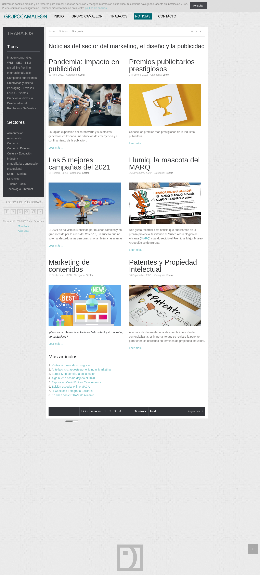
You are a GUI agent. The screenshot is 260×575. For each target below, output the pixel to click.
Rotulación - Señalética (21, 108)
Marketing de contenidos (69, 265)
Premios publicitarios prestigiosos (162, 65)
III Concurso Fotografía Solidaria (72, 390)
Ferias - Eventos (17, 93)
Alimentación (15, 133)
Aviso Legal (23, 231)
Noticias (143, 16)
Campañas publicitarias (22, 77)
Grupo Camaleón (87, 16)
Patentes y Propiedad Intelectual (163, 265)
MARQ (145, 238)
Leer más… (56, 147)
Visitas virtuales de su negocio (71, 365)
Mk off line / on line (19, 67)
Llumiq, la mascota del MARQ (164, 163)
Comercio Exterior (18, 148)
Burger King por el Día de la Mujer (73, 373)
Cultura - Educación (19, 153)
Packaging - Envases (20, 88)
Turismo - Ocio (16, 184)
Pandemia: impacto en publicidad (84, 65)
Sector (81, 74)
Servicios (13, 178)
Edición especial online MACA (71, 386)
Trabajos (118, 16)
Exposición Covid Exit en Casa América (77, 382)
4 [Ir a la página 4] (120, 411)
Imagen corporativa (19, 57)
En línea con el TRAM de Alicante (73, 395)
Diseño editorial (17, 103)
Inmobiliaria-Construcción (23, 163)
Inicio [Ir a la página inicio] (84, 411)
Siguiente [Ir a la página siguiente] (140, 411)
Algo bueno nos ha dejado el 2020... (74, 378)
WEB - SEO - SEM (19, 62)
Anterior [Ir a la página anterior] (96, 411)
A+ (192, 31)
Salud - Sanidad (17, 173)
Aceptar (198, 5)
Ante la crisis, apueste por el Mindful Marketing (81, 369)
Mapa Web (23, 226)
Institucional (14, 168)
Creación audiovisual (20, 98)
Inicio (59, 16)
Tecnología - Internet (20, 189)
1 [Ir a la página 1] (105, 411)
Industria (12, 158)
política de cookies (96, 8)
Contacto (167, 16)
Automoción (14, 138)
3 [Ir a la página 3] (115, 411)
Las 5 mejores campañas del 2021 (80, 163)
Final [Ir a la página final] (153, 411)
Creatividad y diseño (20, 83)
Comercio (13, 143)
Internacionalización (19, 72)
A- (201, 31)
